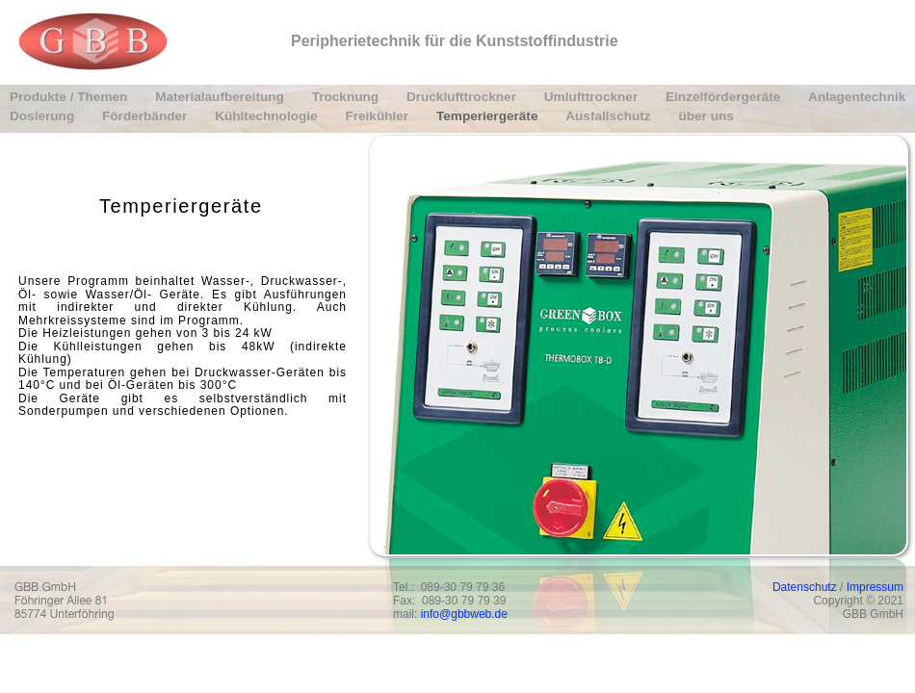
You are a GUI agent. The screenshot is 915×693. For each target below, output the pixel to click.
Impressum (875, 587)
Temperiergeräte (488, 116)
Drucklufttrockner (463, 97)
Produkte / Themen (70, 97)
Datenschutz (804, 587)
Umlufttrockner (592, 97)
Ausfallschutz (609, 116)
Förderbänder (146, 116)
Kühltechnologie (268, 116)
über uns (705, 116)
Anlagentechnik (856, 97)
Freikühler (378, 116)
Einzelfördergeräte (725, 97)
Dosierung (44, 116)
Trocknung (347, 97)
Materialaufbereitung (221, 97)
